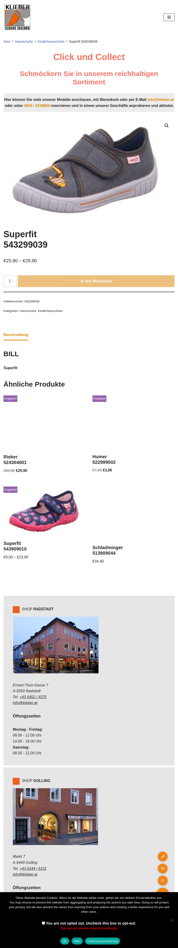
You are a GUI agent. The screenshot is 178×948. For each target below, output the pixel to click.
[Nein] (172, 920)
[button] (166, 126)
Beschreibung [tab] (15, 335)
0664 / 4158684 (37, 106)
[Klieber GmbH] (17, 17)
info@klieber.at (161, 100)
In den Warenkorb (96, 281)
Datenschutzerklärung (102, 941)
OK (65, 941)
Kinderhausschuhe (51, 41)
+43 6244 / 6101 (33, 869)
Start (6, 41)
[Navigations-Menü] (169, 17)
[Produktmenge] (10, 281)
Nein (77, 941)
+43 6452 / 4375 (33, 697)
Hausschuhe (24, 41)
